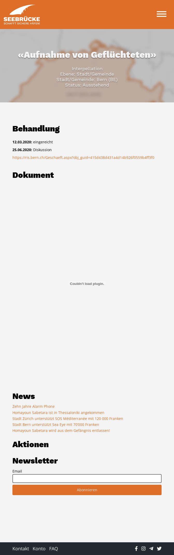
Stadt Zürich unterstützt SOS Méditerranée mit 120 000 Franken (67, 418)
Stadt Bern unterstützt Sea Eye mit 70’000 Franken (55, 424)
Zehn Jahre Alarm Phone (33, 406)
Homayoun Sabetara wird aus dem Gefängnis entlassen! (61, 430)
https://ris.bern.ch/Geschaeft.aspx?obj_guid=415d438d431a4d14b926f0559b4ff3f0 (83, 157)
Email (17, 471)
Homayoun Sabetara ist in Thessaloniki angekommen (58, 412)
